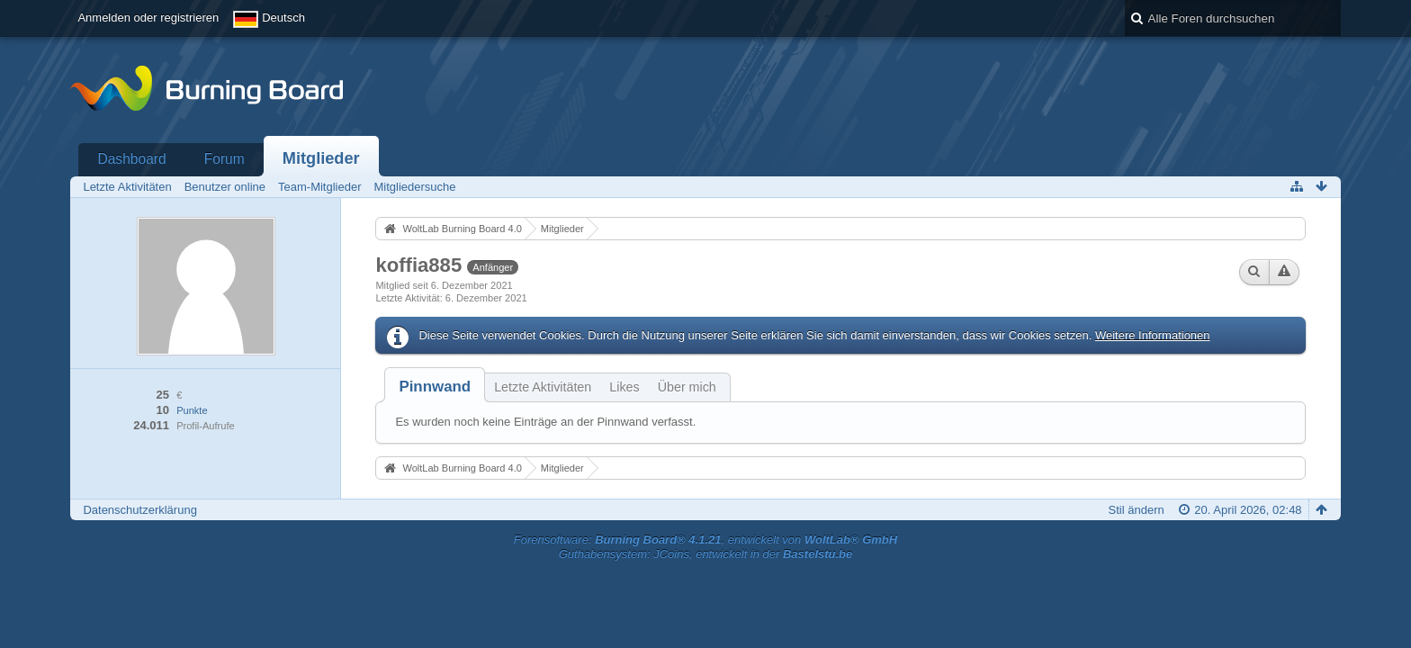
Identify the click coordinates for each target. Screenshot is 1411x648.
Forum (224, 158)
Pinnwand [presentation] (435, 386)
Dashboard (131, 158)
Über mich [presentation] (687, 387)
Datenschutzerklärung (139, 510)
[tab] (434, 387)
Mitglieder (321, 158)
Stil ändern (1136, 510)
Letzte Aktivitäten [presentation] (542, 387)
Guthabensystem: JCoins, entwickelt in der (706, 554)
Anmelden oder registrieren (148, 17)
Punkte (191, 410)
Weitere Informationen (1152, 335)
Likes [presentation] (624, 387)
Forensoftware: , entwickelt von (705, 539)
